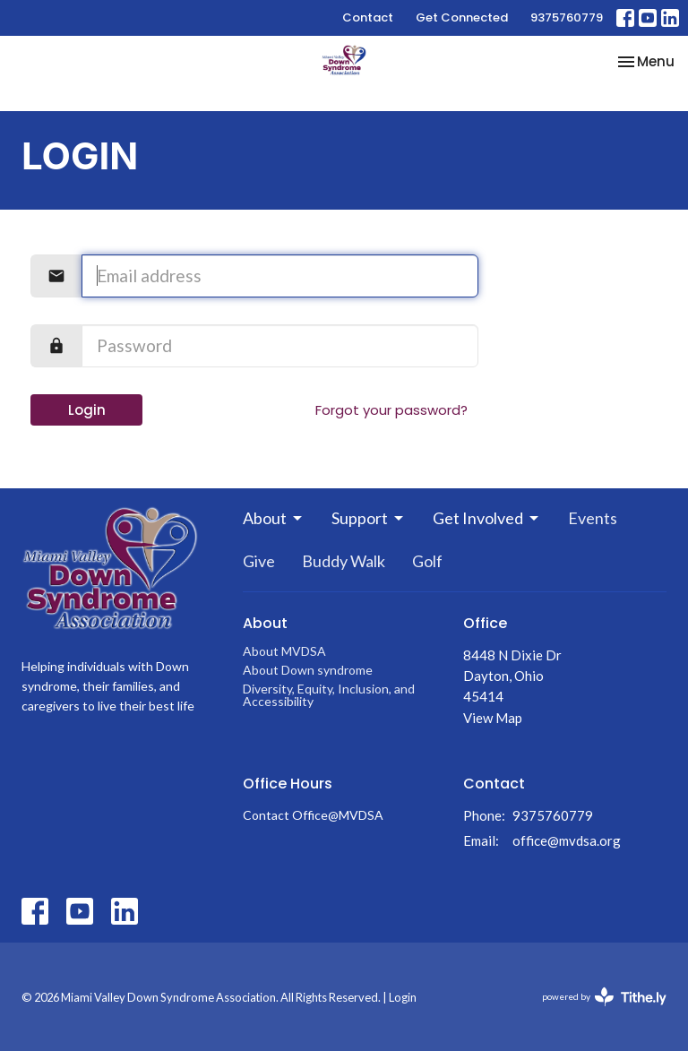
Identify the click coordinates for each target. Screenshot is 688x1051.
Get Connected (462, 17)
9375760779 (566, 17)
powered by (604, 997)
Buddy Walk (343, 561)
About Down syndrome (308, 669)
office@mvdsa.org (566, 840)
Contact (367, 17)
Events (592, 518)
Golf (427, 561)
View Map (492, 718)
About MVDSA (284, 651)
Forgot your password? (391, 410)
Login (87, 410)
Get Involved (487, 518)
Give (259, 561)
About (274, 518)
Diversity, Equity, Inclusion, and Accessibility (329, 695)
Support (368, 518)
